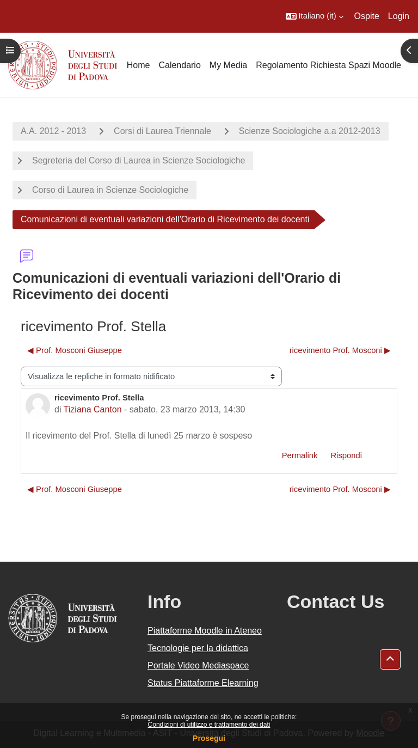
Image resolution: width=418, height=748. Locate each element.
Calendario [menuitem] (179, 65)
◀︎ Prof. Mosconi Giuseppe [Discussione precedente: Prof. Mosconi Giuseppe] (74, 350)
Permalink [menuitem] (300, 455)
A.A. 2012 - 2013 (53, 131)
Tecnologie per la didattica (197, 648)
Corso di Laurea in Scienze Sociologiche (110, 189)
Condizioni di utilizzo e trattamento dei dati (209, 724)
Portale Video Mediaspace (198, 665)
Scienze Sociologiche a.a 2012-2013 (309, 131)
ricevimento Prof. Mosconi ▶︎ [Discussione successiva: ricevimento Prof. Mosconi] (340, 350)
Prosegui (209, 738)
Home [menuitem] (138, 65)
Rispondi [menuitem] (346, 455)
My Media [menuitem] (228, 65)
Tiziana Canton (93, 409)
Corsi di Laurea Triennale (162, 131)
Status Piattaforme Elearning (203, 683)
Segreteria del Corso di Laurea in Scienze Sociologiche (138, 160)
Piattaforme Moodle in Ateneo (204, 630)
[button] (314, 16)
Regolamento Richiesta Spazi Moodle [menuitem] (328, 65)
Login (398, 16)
